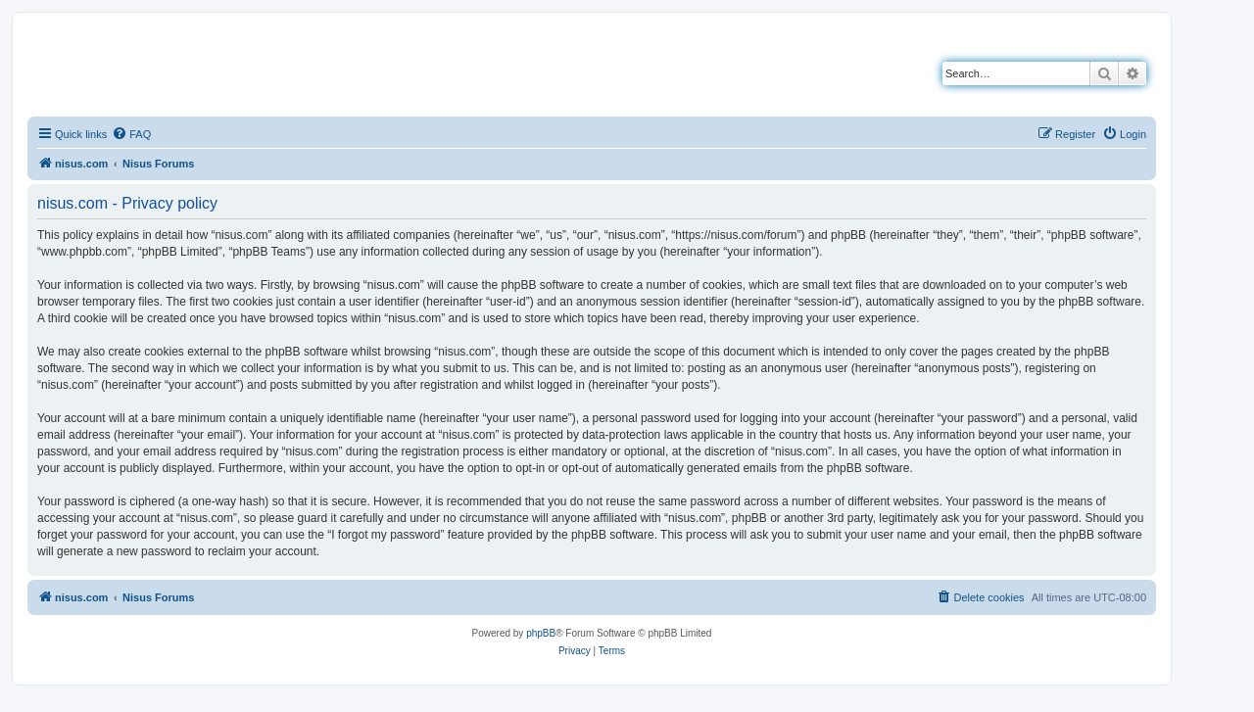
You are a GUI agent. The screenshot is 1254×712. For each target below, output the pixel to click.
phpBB (540, 633)
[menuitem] (131, 134)
